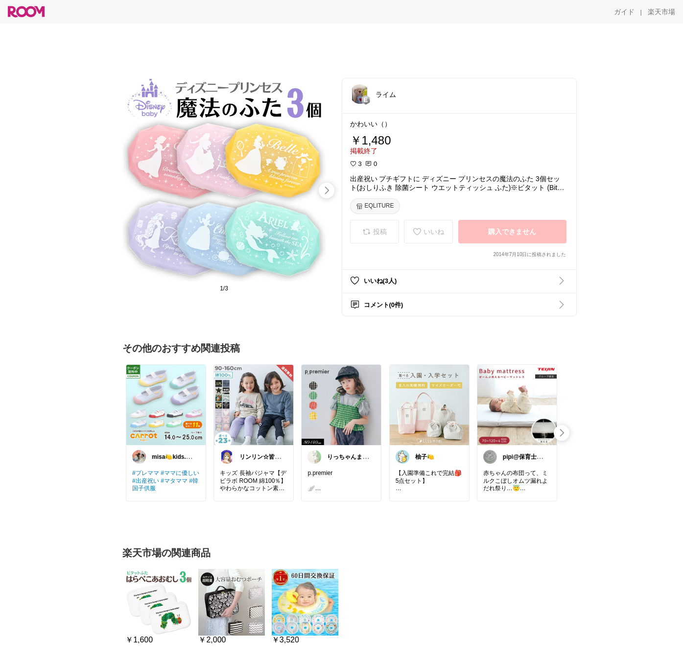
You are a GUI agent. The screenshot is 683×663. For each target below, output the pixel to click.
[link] (166, 404)
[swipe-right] (326, 190)
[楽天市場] (661, 11)
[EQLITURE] (375, 206)
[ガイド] (624, 11)
